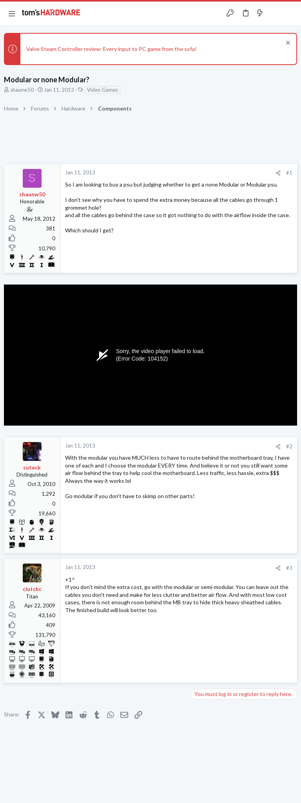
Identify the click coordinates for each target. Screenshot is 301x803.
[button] (12, 13)
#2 (289, 446)
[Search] (290, 13)
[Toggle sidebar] (275, 13)
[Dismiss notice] (287, 44)
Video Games (102, 90)
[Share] (278, 173)
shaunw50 (22, 90)
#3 (289, 568)
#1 (289, 173)
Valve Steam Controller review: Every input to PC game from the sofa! (111, 48)
